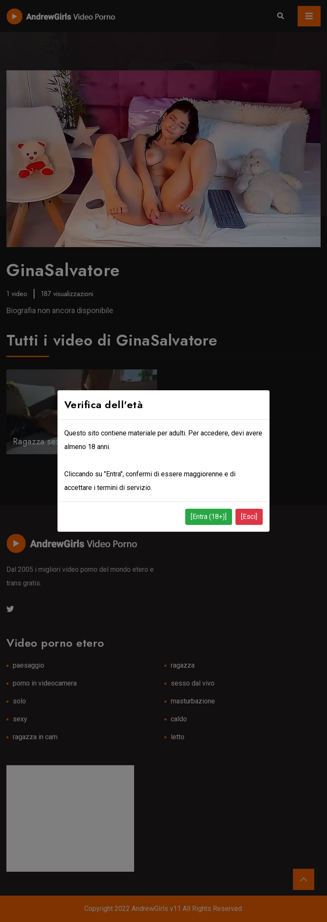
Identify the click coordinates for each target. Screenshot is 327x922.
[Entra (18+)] (209, 517)
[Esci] (249, 517)
